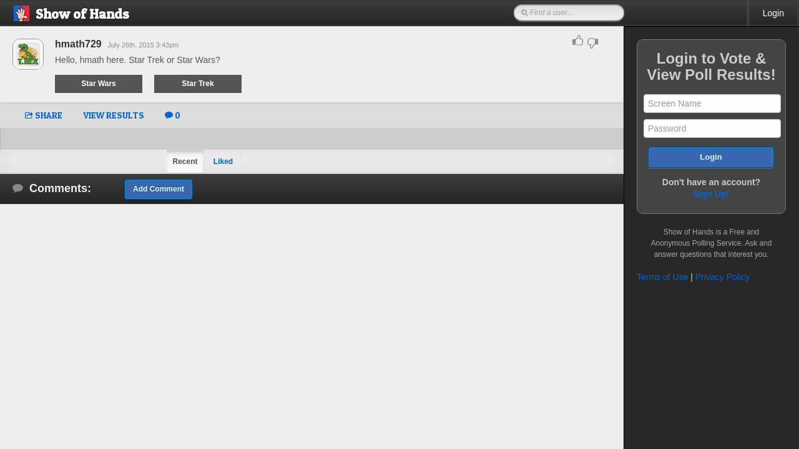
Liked (223, 161)
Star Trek (197, 83)
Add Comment (158, 189)
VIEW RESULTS (113, 115)
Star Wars (98, 83)
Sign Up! (712, 194)
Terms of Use (662, 277)
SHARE (43, 115)
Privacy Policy (722, 277)
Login (773, 13)
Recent (184, 161)
